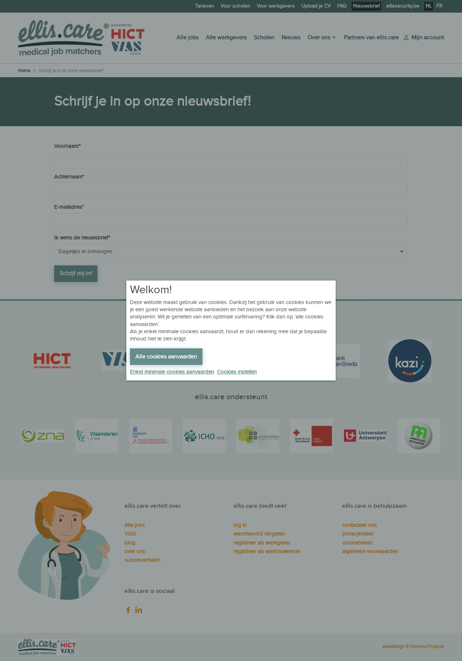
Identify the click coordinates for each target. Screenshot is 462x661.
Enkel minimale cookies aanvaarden (172, 372)
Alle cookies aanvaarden (166, 356)
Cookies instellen (237, 372)
